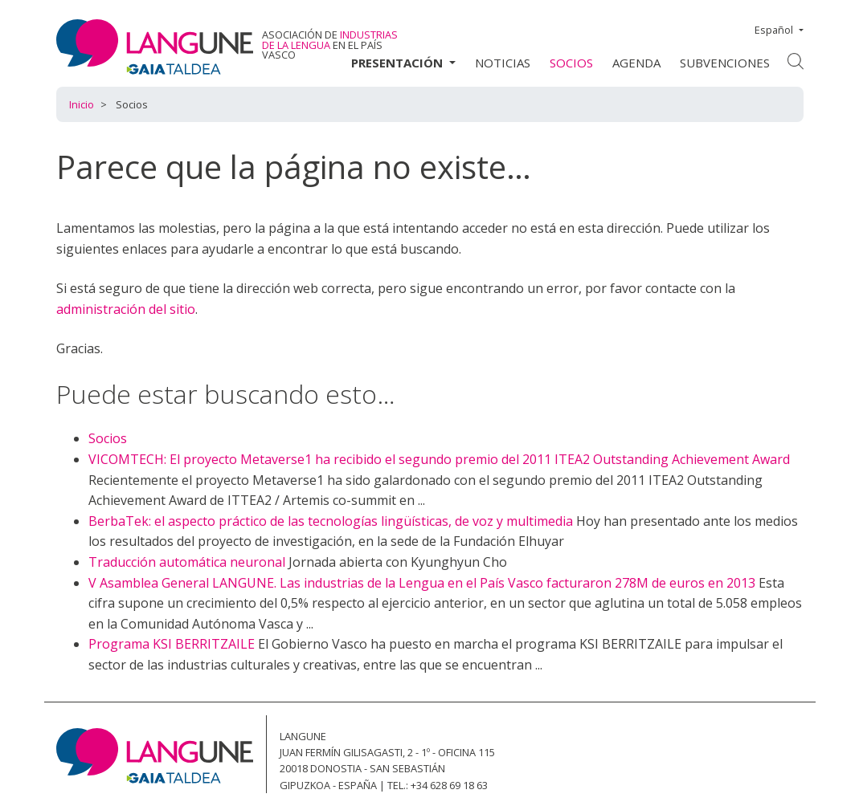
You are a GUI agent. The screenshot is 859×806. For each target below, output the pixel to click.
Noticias (502, 63)
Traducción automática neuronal (186, 562)
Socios (571, 63)
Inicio (81, 104)
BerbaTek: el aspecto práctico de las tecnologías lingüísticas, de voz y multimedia (330, 521)
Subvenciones (725, 63)
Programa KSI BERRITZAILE (171, 644)
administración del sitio (125, 309)
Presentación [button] (398, 63)
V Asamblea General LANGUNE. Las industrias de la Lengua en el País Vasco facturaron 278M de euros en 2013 (421, 583)
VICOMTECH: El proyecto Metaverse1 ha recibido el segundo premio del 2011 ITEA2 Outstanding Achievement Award (439, 459)
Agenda (636, 63)
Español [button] (775, 29)
